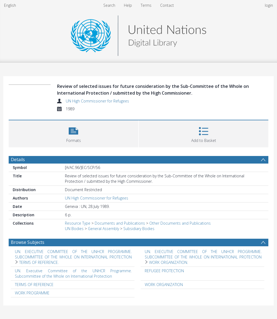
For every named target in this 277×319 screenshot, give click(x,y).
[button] (73, 133)
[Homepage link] (138, 34)
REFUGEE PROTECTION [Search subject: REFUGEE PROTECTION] (164, 270)
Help (128, 5)
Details (18, 159)
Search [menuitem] (109, 5)
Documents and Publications (120, 223)
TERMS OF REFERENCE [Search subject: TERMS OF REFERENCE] (34, 284)
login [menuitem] (269, 5)
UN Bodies (74, 228)
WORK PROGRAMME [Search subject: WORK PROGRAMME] (32, 292)
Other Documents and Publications (180, 223)
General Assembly (103, 228)
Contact (167, 5)
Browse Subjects (27, 242)
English (10, 5)
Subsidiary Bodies (138, 228)
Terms (146, 5)
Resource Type (77, 223)
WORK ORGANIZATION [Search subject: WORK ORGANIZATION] (164, 284)
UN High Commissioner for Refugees (97, 101)
